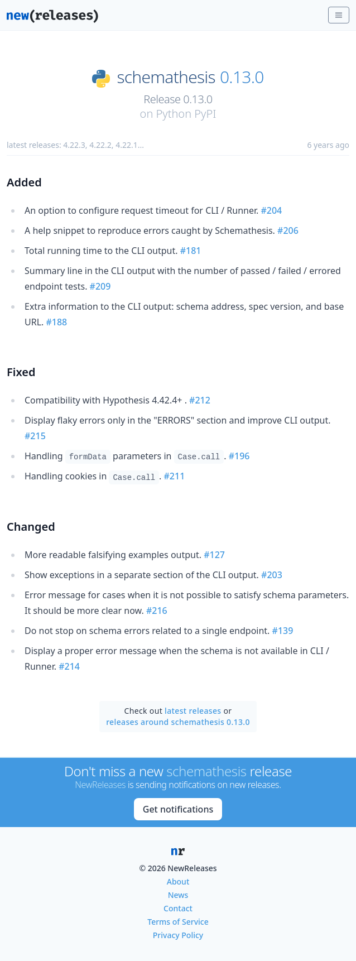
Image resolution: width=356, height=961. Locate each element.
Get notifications (178, 809)
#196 (239, 456)
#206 (288, 230)
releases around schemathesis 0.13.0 (178, 722)
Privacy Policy (178, 935)
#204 (271, 210)
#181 (190, 250)
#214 (69, 666)
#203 (271, 575)
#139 (283, 630)
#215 (35, 436)
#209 (100, 286)
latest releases (193, 710)
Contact (178, 908)
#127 (214, 555)
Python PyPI (186, 113)
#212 (199, 400)
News (178, 895)
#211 (174, 476)
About (178, 881)
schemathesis (166, 77)
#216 (156, 610)
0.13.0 (242, 77)
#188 (56, 322)
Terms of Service (177, 921)
